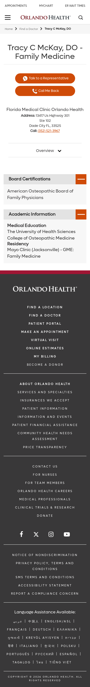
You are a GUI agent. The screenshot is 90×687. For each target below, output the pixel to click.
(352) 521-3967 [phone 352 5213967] (49, 131)
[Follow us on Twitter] (36, 535)
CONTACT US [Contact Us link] (45, 466)
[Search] (80, 18)
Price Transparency (45, 447)
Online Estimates (45, 348)
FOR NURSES (45, 475)
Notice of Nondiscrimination (45, 555)
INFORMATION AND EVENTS (45, 417)
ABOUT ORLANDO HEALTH (45, 384)
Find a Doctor (28, 29)
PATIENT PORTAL (45, 324)
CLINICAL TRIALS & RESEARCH (45, 507)
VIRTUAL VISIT (45, 340)
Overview (45, 150)
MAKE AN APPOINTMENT (45, 332)
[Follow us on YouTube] (67, 534)
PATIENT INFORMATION (45, 409)
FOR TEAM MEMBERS (45, 483)
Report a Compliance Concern (45, 594)
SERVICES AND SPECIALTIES (45, 392)
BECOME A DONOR (45, 365)
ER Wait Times (75, 6)
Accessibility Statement (45, 585)
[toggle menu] (8, 18)
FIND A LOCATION (45, 307)
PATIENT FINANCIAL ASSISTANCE (45, 425)
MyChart (46, 6)
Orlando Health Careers (45, 491)
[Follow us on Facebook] (22, 534)
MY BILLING (45, 356)
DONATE (45, 516)
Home (9, 29)
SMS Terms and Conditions (45, 577)
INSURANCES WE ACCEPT (45, 400)
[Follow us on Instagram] (51, 534)
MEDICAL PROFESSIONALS (45, 499)
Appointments (16, 6)
